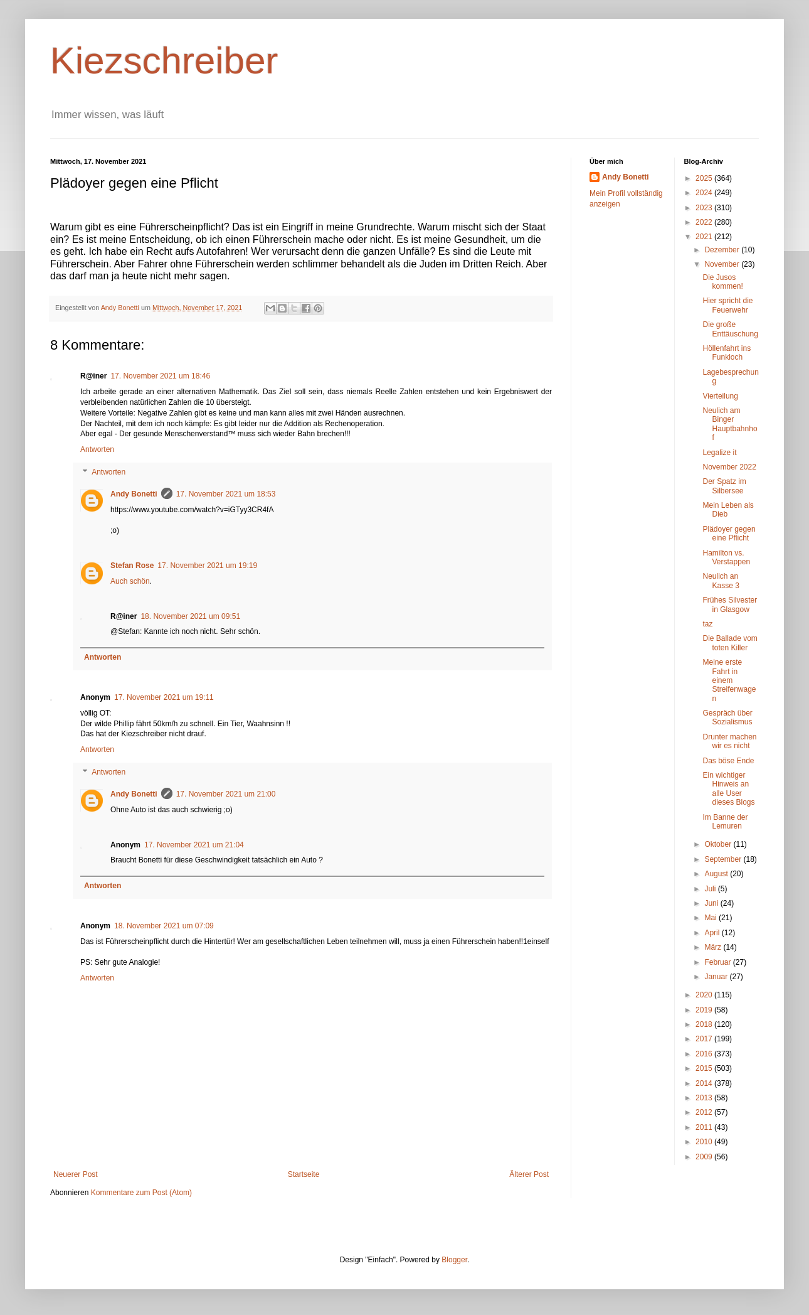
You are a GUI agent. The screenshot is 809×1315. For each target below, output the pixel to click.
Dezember (722, 249)
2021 (704, 236)
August (717, 873)
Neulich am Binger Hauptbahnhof (729, 424)
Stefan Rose (132, 565)
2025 (704, 178)
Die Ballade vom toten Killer (729, 643)
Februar (718, 962)
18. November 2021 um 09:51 (190, 616)
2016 (704, 1053)
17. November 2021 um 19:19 (207, 565)
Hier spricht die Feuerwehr (727, 305)
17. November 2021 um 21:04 (194, 844)
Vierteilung (720, 396)
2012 (704, 1112)
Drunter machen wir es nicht (729, 741)
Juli (710, 888)
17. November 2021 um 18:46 (160, 376)
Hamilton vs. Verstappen (726, 557)
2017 (704, 1038)
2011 (704, 1127)
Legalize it (719, 452)
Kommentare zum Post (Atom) (141, 1192)
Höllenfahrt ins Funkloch (726, 353)
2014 (704, 1083)
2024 (704, 192)
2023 (704, 207)
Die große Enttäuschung (730, 329)
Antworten (97, 449)
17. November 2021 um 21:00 (226, 794)
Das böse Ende (728, 760)
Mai (711, 917)
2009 (704, 1156)
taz (707, 624)
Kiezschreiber (164, 61)
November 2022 (729, 467)
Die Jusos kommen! (722, 282)
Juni (712, 903)
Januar (716, 976)
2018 (704, 1024)
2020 (704, 994)
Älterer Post (529, 1174)
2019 (704, 1010)
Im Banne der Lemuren (725, 821)
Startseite (304, 1174)
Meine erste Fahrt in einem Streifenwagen (729, 680)
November (722, 264)
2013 (704, 1097)
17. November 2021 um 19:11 (164, 697)
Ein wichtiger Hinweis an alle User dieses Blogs (728, 789)
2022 (704, 222)
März (713, 947)
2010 (704, 1141)
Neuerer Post (75, 1174)
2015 (704, 1068)
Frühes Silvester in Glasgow (729, 604)
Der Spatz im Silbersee (724, 486)
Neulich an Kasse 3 (720, 580)
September (723, 859)
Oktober (718, 844)
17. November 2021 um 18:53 (226, 494)
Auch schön (130, 581)
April (712, 932)
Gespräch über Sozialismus (727, 717)
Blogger (454, 1259)
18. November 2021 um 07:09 (164, 925)
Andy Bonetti (133, 494)
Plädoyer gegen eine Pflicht (728, 533)
